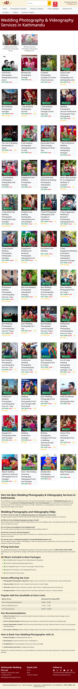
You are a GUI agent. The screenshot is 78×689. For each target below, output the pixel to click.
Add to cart (7, 69)
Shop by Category (37, 9)
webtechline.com (65, 675)
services (6, 12)
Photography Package (18, 9)
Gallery (15, 12)
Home (5, 9)
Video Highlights (53, 9)
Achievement (67, 9)
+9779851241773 (72, 4)
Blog (28, 672)
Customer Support (27, 12)
